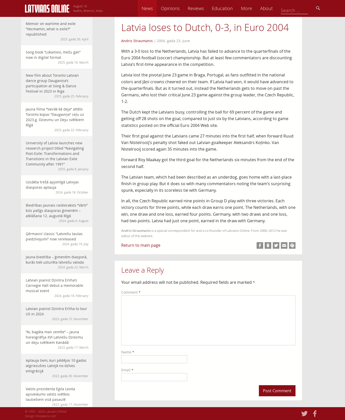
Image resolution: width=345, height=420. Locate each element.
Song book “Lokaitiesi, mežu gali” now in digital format (57, 57)
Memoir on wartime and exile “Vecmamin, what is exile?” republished (57, 31)
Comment (130, 292)
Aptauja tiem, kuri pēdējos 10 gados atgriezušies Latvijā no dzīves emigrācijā (57, 368)
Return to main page (140, 245)
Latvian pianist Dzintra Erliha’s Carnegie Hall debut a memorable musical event (57, 288)
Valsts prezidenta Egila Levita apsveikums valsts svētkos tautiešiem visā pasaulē (57, 396)
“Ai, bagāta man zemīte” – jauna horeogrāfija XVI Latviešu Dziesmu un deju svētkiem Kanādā (57, 339)
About (301, 8)
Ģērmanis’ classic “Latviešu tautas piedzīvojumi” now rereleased (57, 238)
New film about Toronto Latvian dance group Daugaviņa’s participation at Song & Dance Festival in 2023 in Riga (57, 85)
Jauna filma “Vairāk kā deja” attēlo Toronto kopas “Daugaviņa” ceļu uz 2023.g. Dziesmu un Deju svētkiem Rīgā (57, 119)
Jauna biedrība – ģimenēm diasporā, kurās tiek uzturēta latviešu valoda (57, 262)
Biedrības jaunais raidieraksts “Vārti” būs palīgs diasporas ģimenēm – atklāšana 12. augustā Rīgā (57, 213)
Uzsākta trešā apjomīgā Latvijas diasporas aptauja (57, 187)
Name (127, 352)
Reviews (231, 8)
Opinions (205, 8)
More (281, 8)
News (182, 8)
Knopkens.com (46, 416)
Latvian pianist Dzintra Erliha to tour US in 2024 (57, 313)
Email (127, 370)
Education (257, 8)
